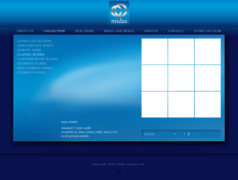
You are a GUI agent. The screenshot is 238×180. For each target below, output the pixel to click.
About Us (25, 31)
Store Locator (207, 31)
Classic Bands (31, 54)
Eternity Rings (31, 72)
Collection (54, 31)
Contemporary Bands (37, 59)
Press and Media (119, 31)
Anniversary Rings (35, 45)
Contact (176, 31)
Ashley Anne (29, 50)
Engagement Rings (35, 68)
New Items (84, 31)
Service (151, 31)
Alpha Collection (34, 41)
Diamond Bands (32, 63)
